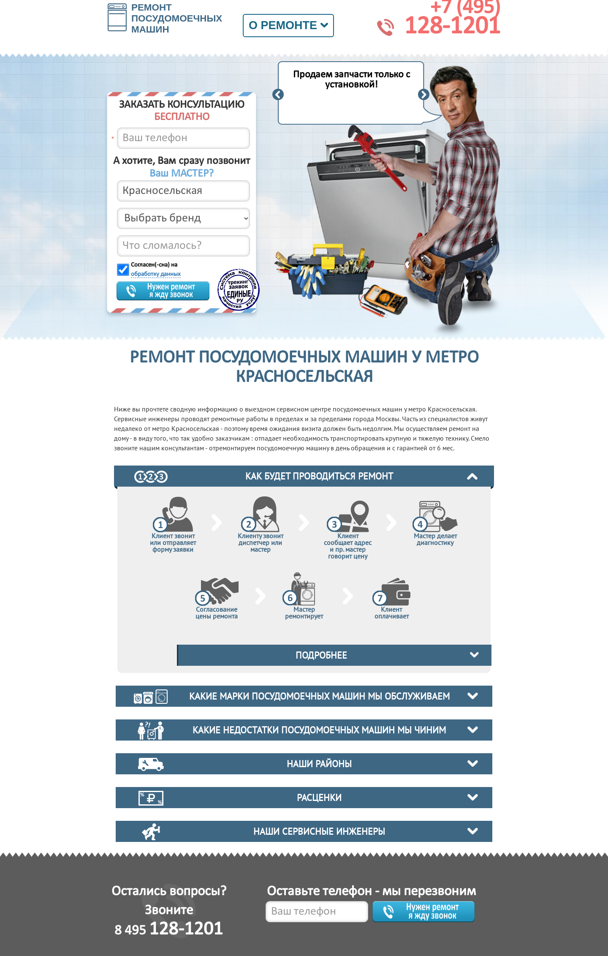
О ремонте (288, 25)
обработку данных (156, 274)
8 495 (168, 931)
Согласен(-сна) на (156, 270)
